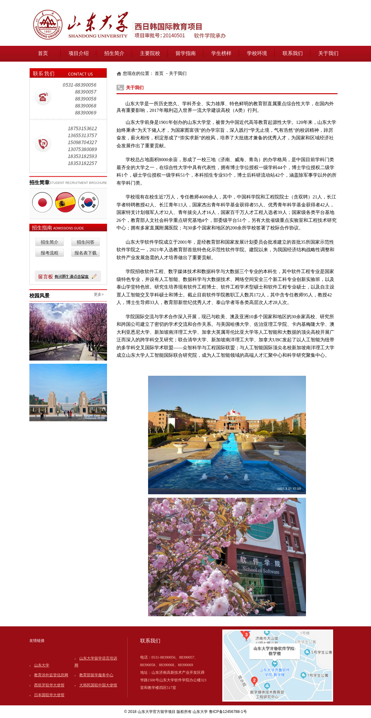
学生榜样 (221, 53)
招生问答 (85, 242)
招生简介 (114, 53)
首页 (43, 53)
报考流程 (49, 253)
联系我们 (293, 53)
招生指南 (42, 227)
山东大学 (41, 665)
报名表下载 (86, 253)
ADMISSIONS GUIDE (68, 228)
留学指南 (186, 53)
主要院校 (150, 53)
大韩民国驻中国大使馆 (98, 685)
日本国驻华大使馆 (49, 695)
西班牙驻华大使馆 (49, 685)
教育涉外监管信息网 (51, 675)
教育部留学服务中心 (96, 675)
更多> (99, 294)
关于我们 (328, 53)
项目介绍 (79, 53)
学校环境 (257, 53)
